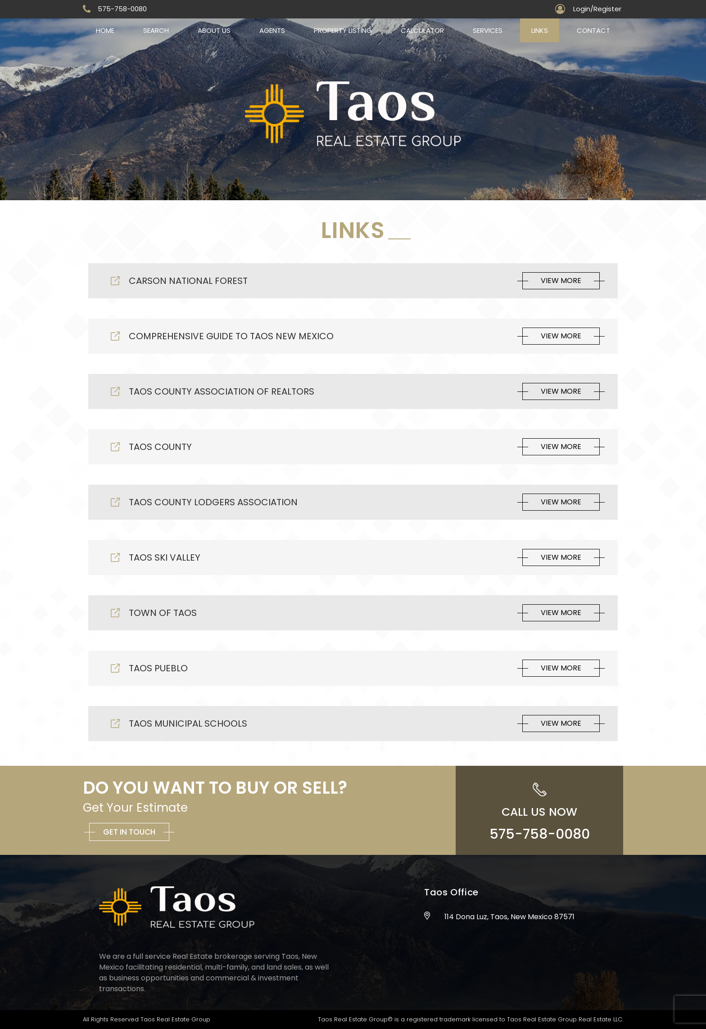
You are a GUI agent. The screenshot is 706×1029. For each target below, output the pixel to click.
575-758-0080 (122, 8)
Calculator (422, 30)
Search (156, 30)
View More (561, 280)
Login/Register (597, 8)
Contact (593, 30)
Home (105, 30)
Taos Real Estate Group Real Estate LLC (564, 1019)
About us (214, 30)
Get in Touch (129, 832)
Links (539, 30)
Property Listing (343, 30)
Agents (272, 30)
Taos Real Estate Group (175, 1019)
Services (487, 30)
